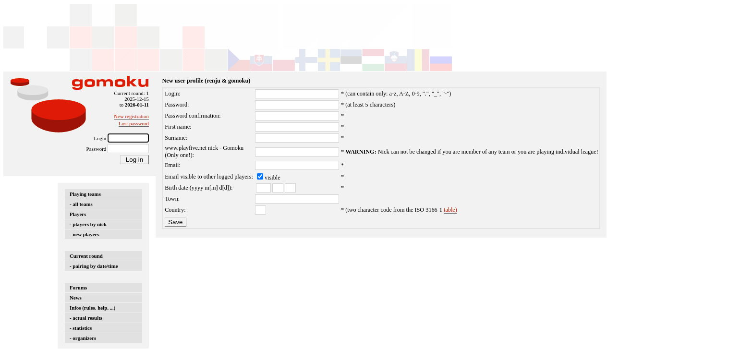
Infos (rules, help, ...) (92, 308)
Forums (78, 287)
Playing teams (85, 194)
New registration (131, 116)
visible (272, 177)
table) (450, 209)
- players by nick (88, 224)
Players (78, 214)
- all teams (81, 204)
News (76, 298)
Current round (86, 256)
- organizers (83, 338)
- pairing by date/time (94, 266)
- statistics (81, 328)
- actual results (86, 318)
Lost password (134, 123)
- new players (84, 234)
